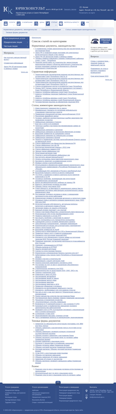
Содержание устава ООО (44, 314)
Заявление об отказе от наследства (48, 359)
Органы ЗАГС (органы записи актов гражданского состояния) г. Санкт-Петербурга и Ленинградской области (59, 89)
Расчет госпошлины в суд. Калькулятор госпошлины (55, 220)
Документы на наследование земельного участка (53, 288)
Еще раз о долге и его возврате (47, 124)
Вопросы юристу (71, 22)
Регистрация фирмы (65, 395)
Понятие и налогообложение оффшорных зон (52, 155)
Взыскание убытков (38, 400)
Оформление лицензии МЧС (41, 397)
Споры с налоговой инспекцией (42, 402)
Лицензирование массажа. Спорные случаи (51, 316)
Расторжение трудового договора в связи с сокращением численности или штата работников (56, 195)
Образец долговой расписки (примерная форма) (53, 347)
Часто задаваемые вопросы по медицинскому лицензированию (59, 317)
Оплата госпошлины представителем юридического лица (57, 159)
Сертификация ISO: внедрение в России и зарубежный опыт (58, 171)
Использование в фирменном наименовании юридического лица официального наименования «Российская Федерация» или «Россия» (59, 167)
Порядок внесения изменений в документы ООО (53, 263)
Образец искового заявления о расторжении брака (54, 335)
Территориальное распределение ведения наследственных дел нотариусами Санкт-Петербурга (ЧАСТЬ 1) (59, 83)
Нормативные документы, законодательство (20, 30)
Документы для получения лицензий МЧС (51, 235)
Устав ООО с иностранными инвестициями (51, 353)
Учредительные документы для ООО (49, 268)
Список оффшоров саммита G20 (47, 149)
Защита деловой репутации (45, 249)
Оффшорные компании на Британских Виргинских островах (58, 132)
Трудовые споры (10, 402)
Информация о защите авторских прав (49, 261)
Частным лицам (11, 46)
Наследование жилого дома (45, 280)
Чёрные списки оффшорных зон (47, 151)
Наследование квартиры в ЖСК (47, 284)
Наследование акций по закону (47, 278)
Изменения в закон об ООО (45, 274)
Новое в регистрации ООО (45, 227)
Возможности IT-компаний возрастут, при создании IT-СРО (57, 304)
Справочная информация (51, 30)
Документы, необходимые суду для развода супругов (55, 290)
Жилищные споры (11, 397)
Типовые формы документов (16, 32)
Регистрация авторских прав (46, 153)
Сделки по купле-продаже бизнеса (48, 251)
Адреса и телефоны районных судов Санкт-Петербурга (56, 92)
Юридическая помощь (12, 390)
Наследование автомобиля (45, 276)
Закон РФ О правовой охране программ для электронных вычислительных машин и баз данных (57, 54)
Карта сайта (79, 410)
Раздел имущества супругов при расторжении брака (55, 296)
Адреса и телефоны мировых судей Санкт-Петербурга (55, 98)
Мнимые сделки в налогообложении (48, 163)
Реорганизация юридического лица (70, 401)
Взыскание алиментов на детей (47, 229)
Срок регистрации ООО (99, 76)
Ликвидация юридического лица (69, 393)
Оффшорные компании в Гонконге (48, 122)
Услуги (12, 22)
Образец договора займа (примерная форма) (52, 345)
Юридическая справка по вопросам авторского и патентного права (60, 198)
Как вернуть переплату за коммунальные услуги (53, 161)
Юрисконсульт (36, 37)
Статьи (54, 22)
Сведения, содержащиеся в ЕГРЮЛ (48, 245)
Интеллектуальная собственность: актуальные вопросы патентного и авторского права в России (56, 205)
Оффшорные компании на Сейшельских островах (54, 135)
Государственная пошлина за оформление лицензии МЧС (57, 102)
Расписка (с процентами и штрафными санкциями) (54, 343)
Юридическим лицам (13, 42)
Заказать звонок (70, 9)
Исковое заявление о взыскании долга (49, 341)
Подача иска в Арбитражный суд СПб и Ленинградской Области (59, 231)
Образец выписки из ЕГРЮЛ (46, 247)
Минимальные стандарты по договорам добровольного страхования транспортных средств (56, 111)
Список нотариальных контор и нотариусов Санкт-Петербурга (58, 86)
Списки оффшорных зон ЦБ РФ (47, 145)
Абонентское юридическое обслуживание (40, 393)
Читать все (24, 72)
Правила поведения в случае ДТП (48, 216)
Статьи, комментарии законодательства (81, 30)
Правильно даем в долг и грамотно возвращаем (53, 233)
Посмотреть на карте (87, 13)
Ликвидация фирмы (65, 398)
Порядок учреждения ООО (45, 272)
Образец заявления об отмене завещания (51, 357)
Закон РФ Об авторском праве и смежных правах (53, 57)
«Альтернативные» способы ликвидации (50, 302)
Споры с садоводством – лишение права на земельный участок (100, 63)
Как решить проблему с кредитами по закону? (52, 218)
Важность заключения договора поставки (50, 184)
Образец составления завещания (48, 355)
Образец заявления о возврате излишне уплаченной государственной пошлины (55, 332)
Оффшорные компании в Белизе (47, 137)
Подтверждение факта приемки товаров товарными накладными (59, 298)
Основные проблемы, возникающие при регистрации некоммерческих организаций (55, 180)
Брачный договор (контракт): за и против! (50, 210)
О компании (27, 22)
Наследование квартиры (44, 282)
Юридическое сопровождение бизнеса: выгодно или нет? (57, 253)
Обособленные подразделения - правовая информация (56, 224)
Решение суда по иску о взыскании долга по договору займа (58, 375)
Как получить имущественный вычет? (49, 157)
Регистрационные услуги (14, 38)
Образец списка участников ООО (47, 186)
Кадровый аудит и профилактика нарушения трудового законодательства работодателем (56, 307)
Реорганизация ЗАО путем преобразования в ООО (54, 214)
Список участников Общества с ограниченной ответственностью (59, 212)
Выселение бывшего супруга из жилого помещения (54, 173)
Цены (42, 22)
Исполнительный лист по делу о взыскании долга (54, 373)
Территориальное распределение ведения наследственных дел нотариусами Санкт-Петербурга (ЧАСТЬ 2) (59, 79)
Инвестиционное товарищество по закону (51, 108)
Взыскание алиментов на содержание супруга (52, 134)
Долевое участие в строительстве (48, 259)
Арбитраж (35, 390)
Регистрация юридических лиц (69, 390)
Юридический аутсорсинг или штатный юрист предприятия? (58, 226)
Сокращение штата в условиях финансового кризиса (55, 222)
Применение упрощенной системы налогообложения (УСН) (57, 114)
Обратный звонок (105, 41)
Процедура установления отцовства (48, 300)
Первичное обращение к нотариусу (48, 286)
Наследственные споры (13, 400)
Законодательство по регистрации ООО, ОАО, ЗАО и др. (56, 270)
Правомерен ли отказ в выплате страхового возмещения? (99, 70)
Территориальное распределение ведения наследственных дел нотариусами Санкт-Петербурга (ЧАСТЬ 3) (59, 75)
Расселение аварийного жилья (46, 116)
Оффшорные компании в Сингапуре (49, 130)
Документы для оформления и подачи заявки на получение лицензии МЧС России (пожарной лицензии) (57, 238)
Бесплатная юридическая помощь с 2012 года (52, 147)
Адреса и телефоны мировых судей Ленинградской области (58, 100)
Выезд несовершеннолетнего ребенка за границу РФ (55, 182)
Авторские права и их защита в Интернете (51, 208)
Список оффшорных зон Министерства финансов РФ (55, 143)
